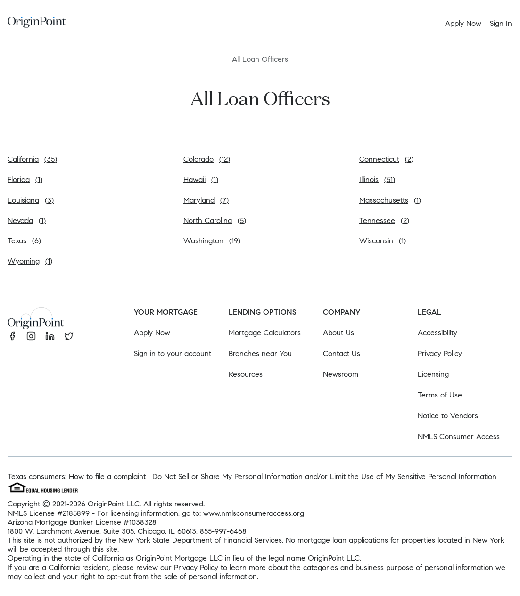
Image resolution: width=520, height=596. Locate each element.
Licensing (433, 374)
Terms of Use (440, 394)
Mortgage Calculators (265, 332)
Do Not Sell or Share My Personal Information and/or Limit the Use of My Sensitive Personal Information (324, 476)
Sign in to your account (172, 353)
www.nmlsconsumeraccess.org (253, 513)
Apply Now (152, 332)
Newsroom (340, 374)
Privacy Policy (440, 353)
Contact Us (341, 353)
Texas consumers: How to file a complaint (77, 476)
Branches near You (260, 353)
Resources (246, 374)
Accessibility (437, 332)
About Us (338, 332)
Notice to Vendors (448, 415)
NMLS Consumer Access (459, 436)
